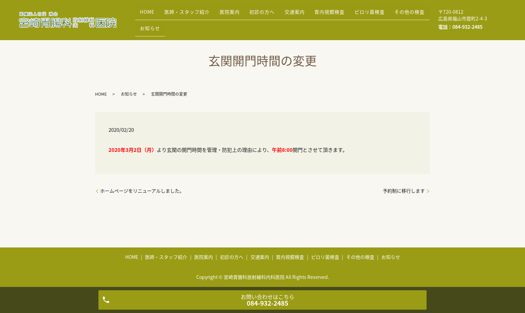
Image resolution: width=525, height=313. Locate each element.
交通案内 (313, 14)
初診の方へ (276, 14)
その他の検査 (157, 24)
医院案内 (240, 14)
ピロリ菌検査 (397, 14)
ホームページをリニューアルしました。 (142, 191)
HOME (149, 14)
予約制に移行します (404, 191)
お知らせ (196, 24)
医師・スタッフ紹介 (193, 14)
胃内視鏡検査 (353, 14)
